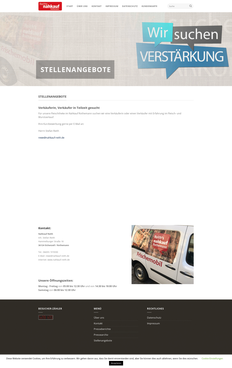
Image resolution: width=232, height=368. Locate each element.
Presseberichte (102, 329)
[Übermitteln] (190, 6)
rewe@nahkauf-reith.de (51, 137)
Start (69, 6)
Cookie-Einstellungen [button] (212, 358)
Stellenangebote (103, 340)
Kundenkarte (149, 6)
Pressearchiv (101, 334)
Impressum (111, 6)
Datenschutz (130, 6)
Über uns (82, 6)
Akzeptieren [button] (116, 363)
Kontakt (97, 6)
